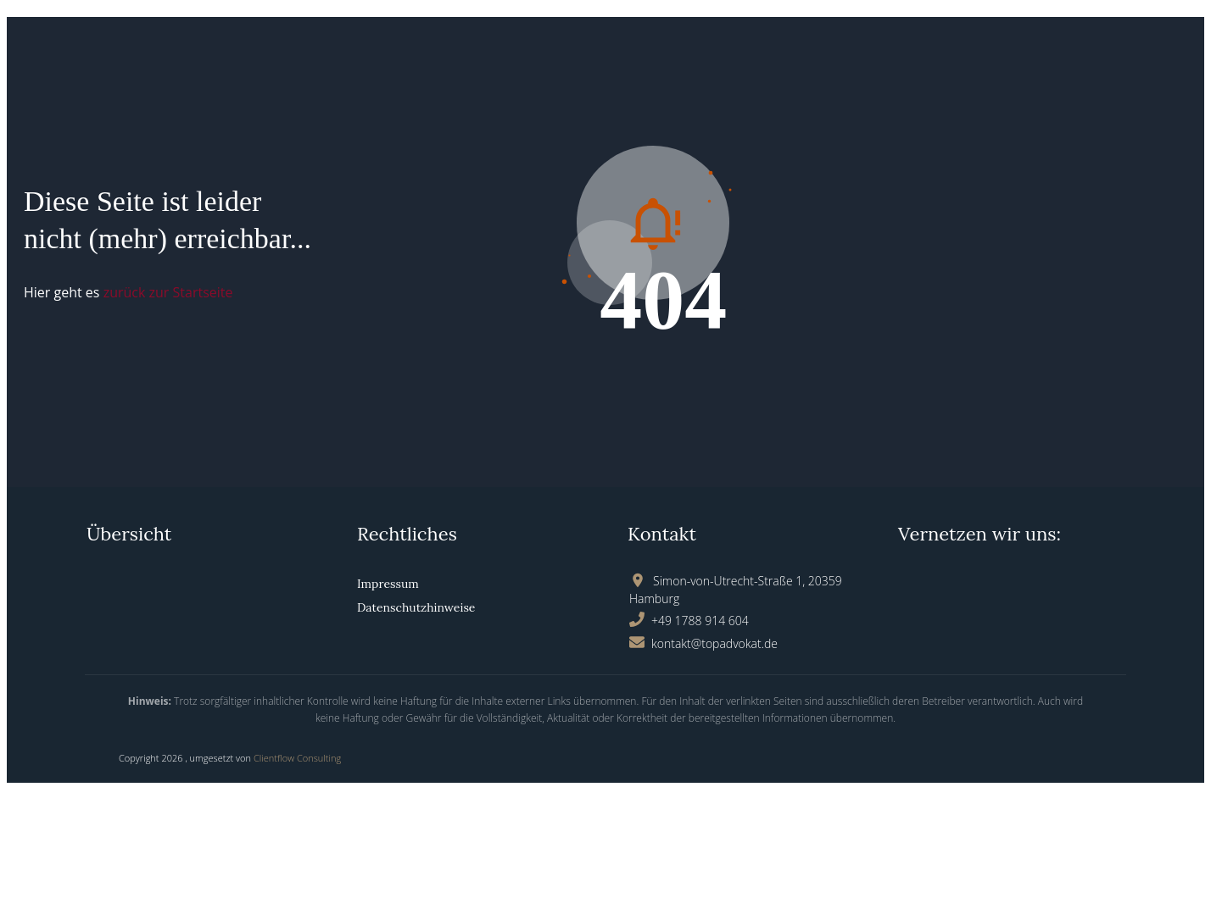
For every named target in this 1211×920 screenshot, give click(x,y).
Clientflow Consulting (297, 757)
